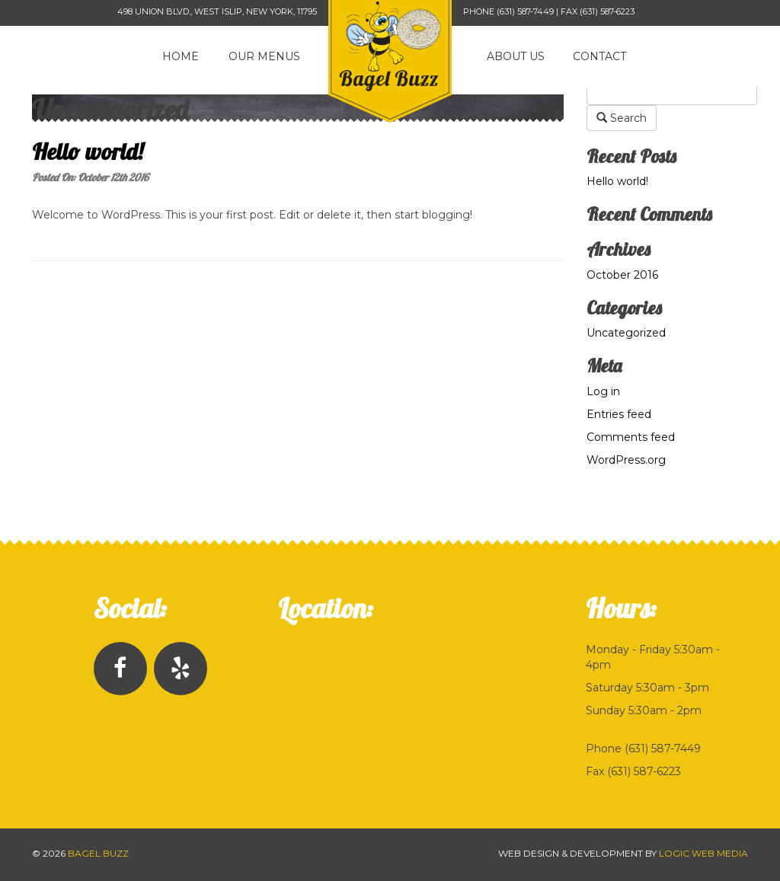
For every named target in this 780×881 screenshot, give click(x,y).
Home (180, 56)
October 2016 (622, 275)
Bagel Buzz (98, 853)
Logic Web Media (703, 853)
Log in (603, 391)
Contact (599, 56)
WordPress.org (626, 460)
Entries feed (619, 414)
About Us (516, 56)
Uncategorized (626, 333)
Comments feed (631, 437)
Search (621, 118)
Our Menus (264, 56)
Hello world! (87, 151)
